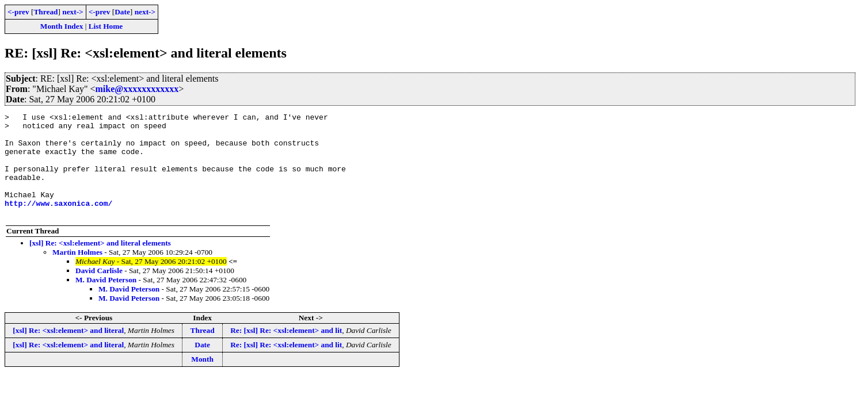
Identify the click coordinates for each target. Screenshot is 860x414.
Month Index (61, 26)
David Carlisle (99, 291)
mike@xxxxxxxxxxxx (137, 89)
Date (122, 11)
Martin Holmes (77, 273)
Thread (45, 11)
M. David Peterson (105, 300)
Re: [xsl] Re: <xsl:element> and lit (286, 351)
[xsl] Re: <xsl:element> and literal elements (100, 263)
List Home (106, 26)
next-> (72, 11)
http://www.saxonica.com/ (58, 222)
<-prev (18, 11)
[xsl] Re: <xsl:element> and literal (68, 351)
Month (202, 379)
